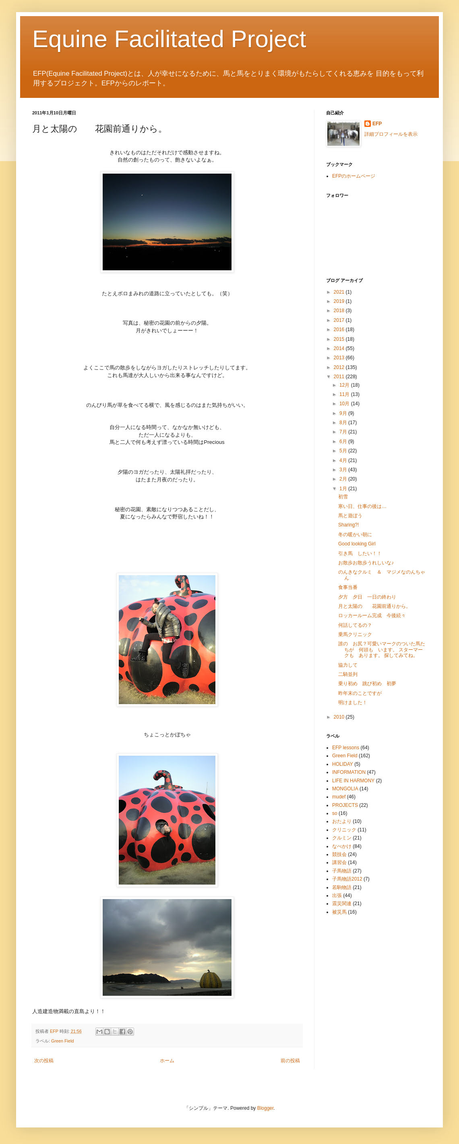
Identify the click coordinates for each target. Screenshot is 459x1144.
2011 (340, 376)
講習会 (339, 862)
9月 (343, 413)
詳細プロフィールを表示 (391, 134)
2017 (340, 320)
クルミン (341, 838)
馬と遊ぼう (350, 515)
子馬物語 (341, 871)
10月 (345, 403)
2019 (340, 301)
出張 (337, 895)
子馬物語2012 (347, 879)
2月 (343, 479)
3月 (343, 470)
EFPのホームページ (353, 176)
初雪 (343, 496)
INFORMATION (349, 772)
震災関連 (341, 903)
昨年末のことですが (360, 693)
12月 (345, 385)
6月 (343, 441)
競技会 (339, 854)
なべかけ (341, 846)
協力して (348, 665)
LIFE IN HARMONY (353, 780)
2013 (340, 358)
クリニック (344, 830)
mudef (338, 797)
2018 (340, 310)
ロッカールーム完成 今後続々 (372, 615)
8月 (343, 422)
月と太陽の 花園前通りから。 (374, 606)
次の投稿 (44, 1060)
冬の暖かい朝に (355, 534)
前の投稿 (290, 1060)
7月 (343, 432)
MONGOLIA (345, 789)
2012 (340, 367)
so (334, 813)
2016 (340, 329)
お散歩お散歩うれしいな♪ (366, 563)
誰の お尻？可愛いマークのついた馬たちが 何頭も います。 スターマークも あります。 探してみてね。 (381, 649)
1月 (343, 488)
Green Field (62, 1040)
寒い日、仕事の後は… (362, 506)
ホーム (167, 1060)
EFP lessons (345, 747)
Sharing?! (348, 525)
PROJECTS (345, 805)
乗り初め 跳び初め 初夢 (367, 683)
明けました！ (352, 702)
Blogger (265, 1108)
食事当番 (348, 587)
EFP (377, 123)
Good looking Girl (357, 544)
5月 (343, 451)
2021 (340, 292)
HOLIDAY (342, 764)
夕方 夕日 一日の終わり (367, 597)
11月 (345, 394)
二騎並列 (348, 674)
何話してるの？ (355, 625)
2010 (340, 717)
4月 (343, 460)
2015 (340, 339)
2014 (340, 348)
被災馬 (339, 912)
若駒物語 (341, 887)
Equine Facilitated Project (169, 38)
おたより (341, 821)
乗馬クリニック (355, 634)
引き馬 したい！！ (360, 553)
